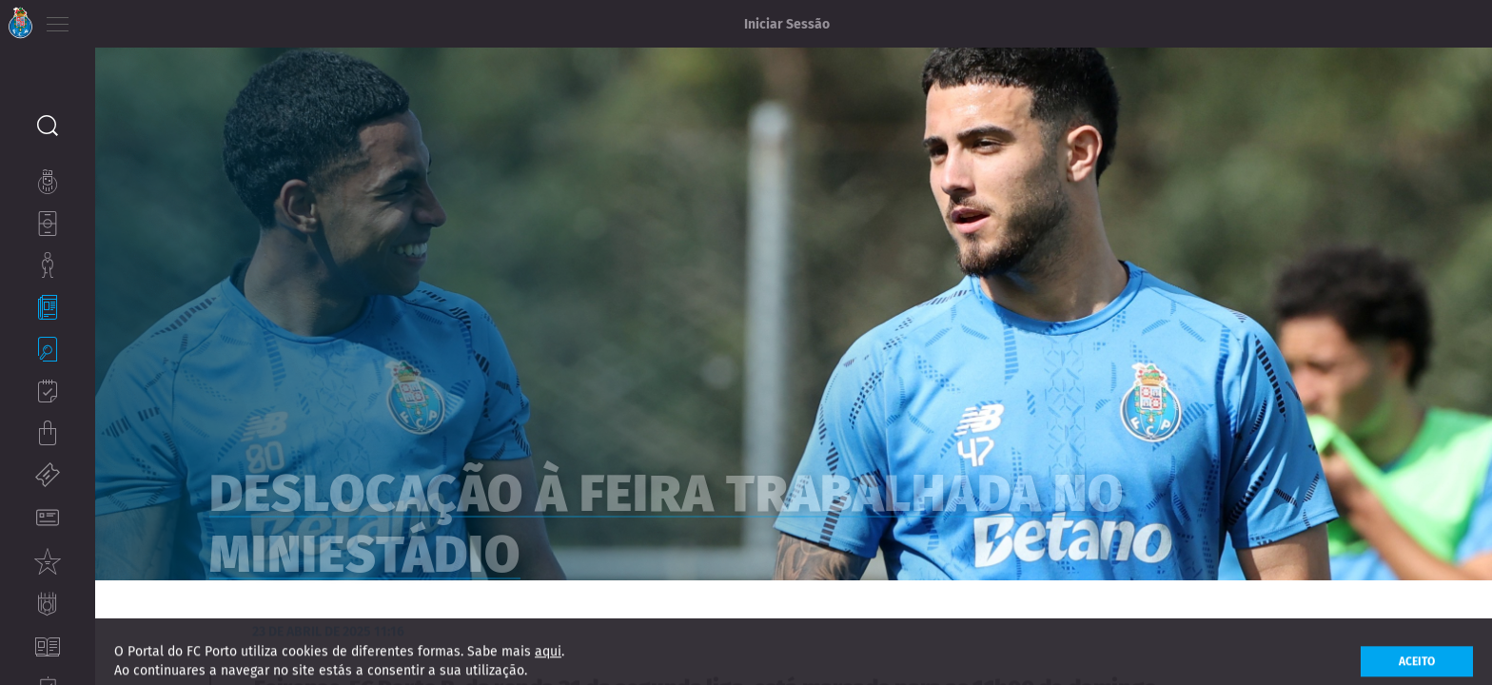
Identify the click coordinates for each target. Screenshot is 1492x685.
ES (160, 19)
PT (107, 19)
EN (134, 19)
